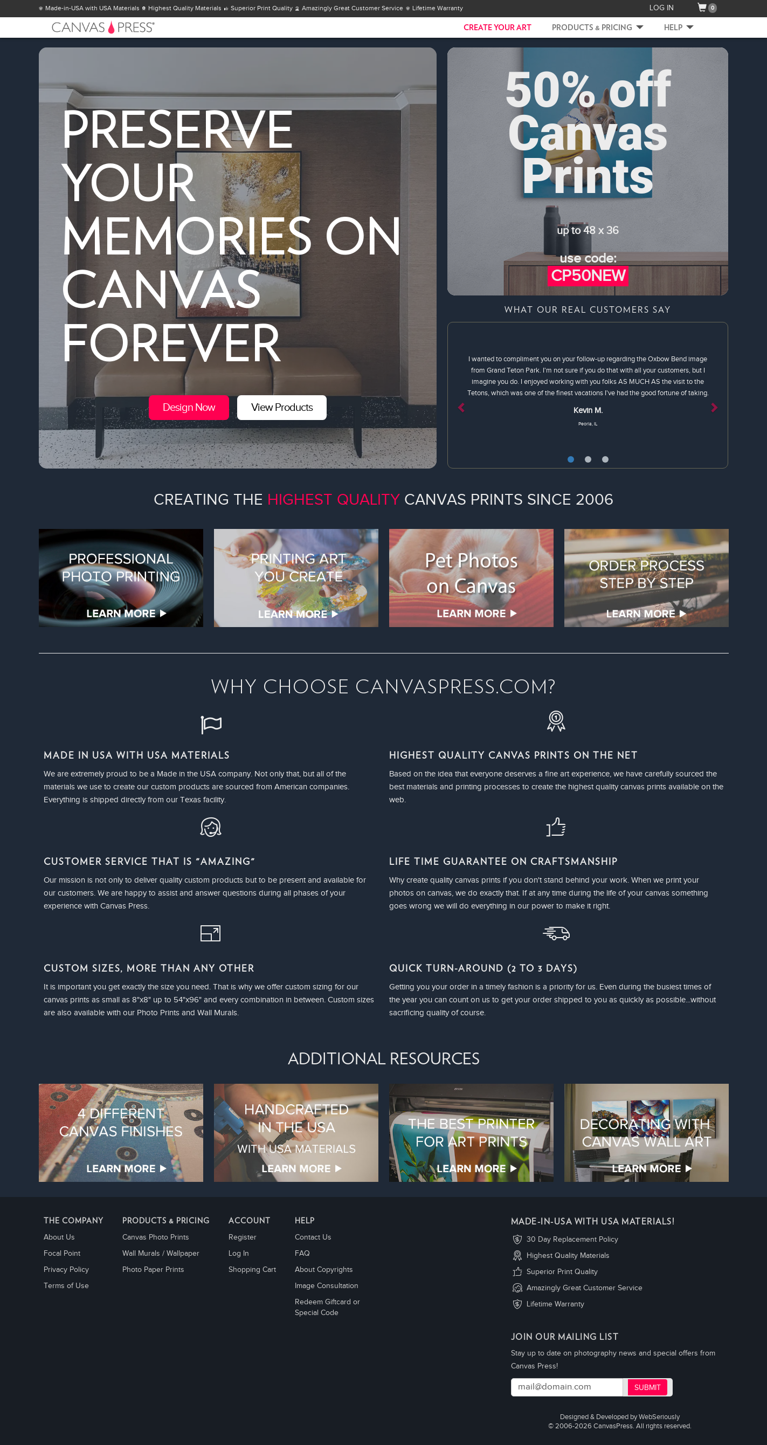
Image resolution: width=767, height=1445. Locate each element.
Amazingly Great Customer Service (584, 1288)
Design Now (189, 407)
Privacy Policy (66, 1269)
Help (679, 28)
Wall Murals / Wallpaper (160, 1253)
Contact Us (313, 1237)
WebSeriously (659, 1417)
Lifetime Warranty (555, 1304)
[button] (468, 395)
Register (243, 1237)
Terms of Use (66, 1286)
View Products (282, 407)
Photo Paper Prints (153, 1269)
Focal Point (62, 1253)
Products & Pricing (598, 28)
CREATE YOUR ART (497, 28)
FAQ (302, 1253)
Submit (647, 1388)
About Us (59, 1237)
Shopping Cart (252, 1269)
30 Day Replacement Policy (572, 1239)
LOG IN (661, 8)
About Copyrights (324, 1269)
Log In (239, 1253)
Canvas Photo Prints (155, 1237)
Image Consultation (326, 1286)
